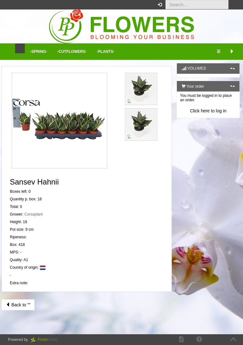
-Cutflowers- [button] (72, 51)
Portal (46, 339)
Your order (193, 86)
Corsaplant (33, 214)
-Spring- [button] (38, 51)
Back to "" (18, 304)
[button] (233, 4)
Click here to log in (208, 110)
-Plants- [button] (106, 51)
